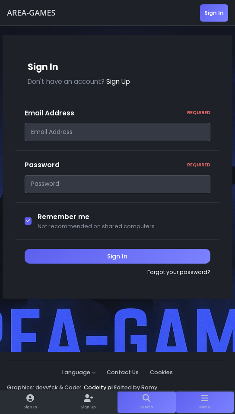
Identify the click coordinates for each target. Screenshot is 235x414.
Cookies (161, 372)
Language (79, 372)
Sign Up (118, 81)
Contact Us (123, 372)
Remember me (63, 221)
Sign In (117, 261)
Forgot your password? (178, 277)
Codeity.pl (98, 387)
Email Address (118, 113)
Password (118, 167)
